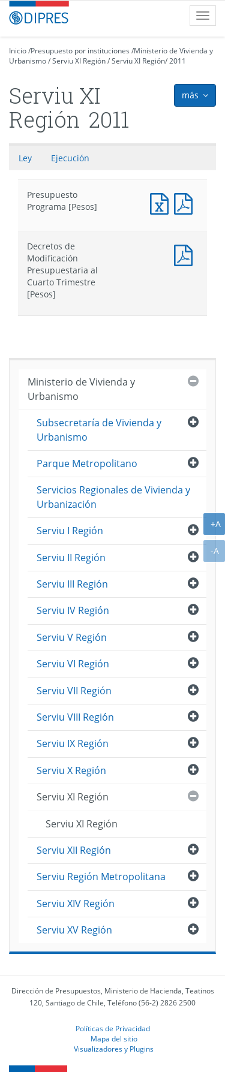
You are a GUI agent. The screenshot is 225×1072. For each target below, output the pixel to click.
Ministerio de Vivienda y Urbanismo (81, 388)
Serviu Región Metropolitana (101, 876)
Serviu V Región (72, 637)
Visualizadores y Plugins (114, 1048)
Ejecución (70, 158)
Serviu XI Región (79, 61)
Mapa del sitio (114, 1038)
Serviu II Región (71, 557)
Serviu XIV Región (76, 903)
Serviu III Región (72, 584)
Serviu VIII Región (75, 717)
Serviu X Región (71, 770)
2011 (177, 61)
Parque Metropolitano (87, 463)
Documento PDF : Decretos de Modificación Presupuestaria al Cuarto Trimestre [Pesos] (186, 253)
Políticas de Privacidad (113, 1028)
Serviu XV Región (74, 930)
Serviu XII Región (74, 850)
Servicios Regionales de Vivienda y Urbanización (113, 496)
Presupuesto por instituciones (80, 51)
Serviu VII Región (74, 690)
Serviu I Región (70, 530)
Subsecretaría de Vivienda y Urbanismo (99, 429)
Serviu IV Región (73, 610)
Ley (25, 158)
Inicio (17, 51)
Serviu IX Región (73, 743)
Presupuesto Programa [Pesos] (162, 202)
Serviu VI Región (73, 663)
